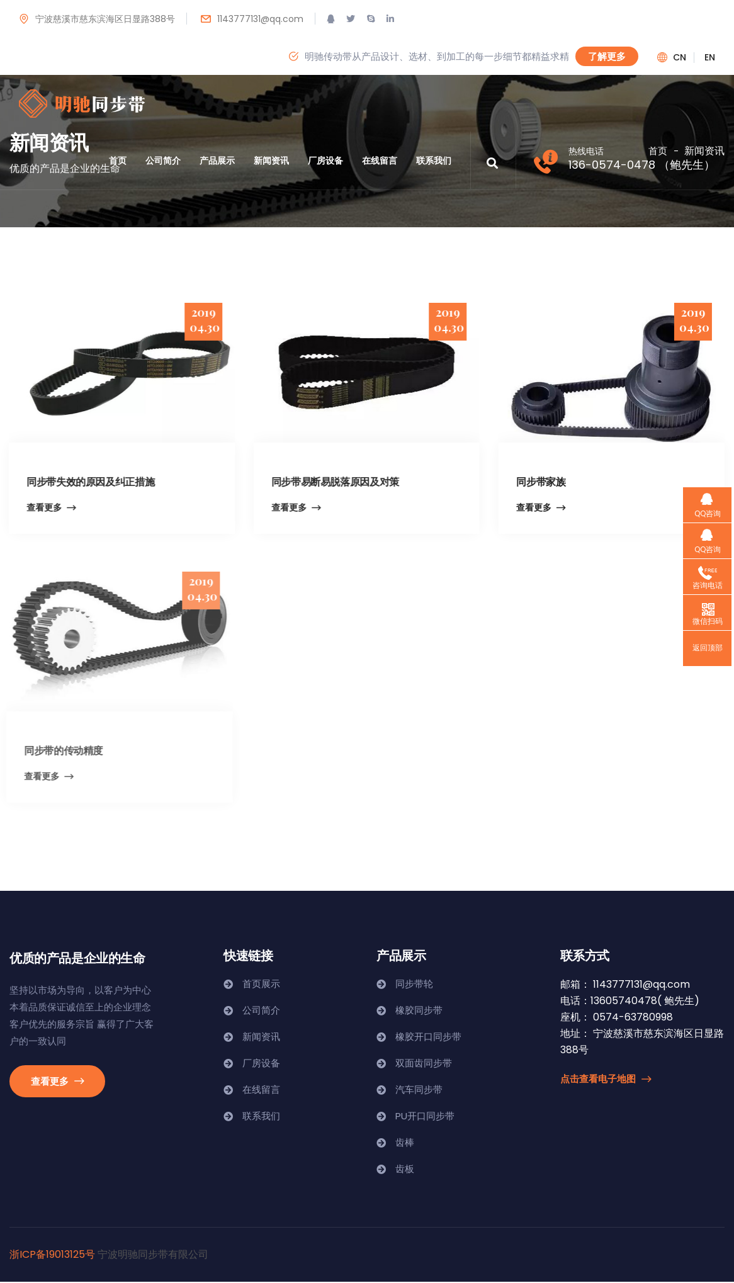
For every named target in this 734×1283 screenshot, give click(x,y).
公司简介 (163, 160)
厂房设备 (325, 160)
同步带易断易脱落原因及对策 (333, 481)
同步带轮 (414, 985)
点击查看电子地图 (605, 1079)
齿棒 (404, 1143)
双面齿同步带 (423, 1064)
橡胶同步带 (419, 1011)
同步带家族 (539, 481)
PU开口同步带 (425, 1117)
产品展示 (217, 160)
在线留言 (379, 160)
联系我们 (433, 160)
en (709, 57)
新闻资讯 (271, 160)
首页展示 (261, 985)
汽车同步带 (419, 1090)
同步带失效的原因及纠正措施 (88, 481)
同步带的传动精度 (56, 750)
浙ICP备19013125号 (52, 1255)
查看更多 (48, 508)
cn (679, 57)
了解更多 (607, 56)
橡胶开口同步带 (428, 1037)
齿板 (404, 1170)
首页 (118, 160)
